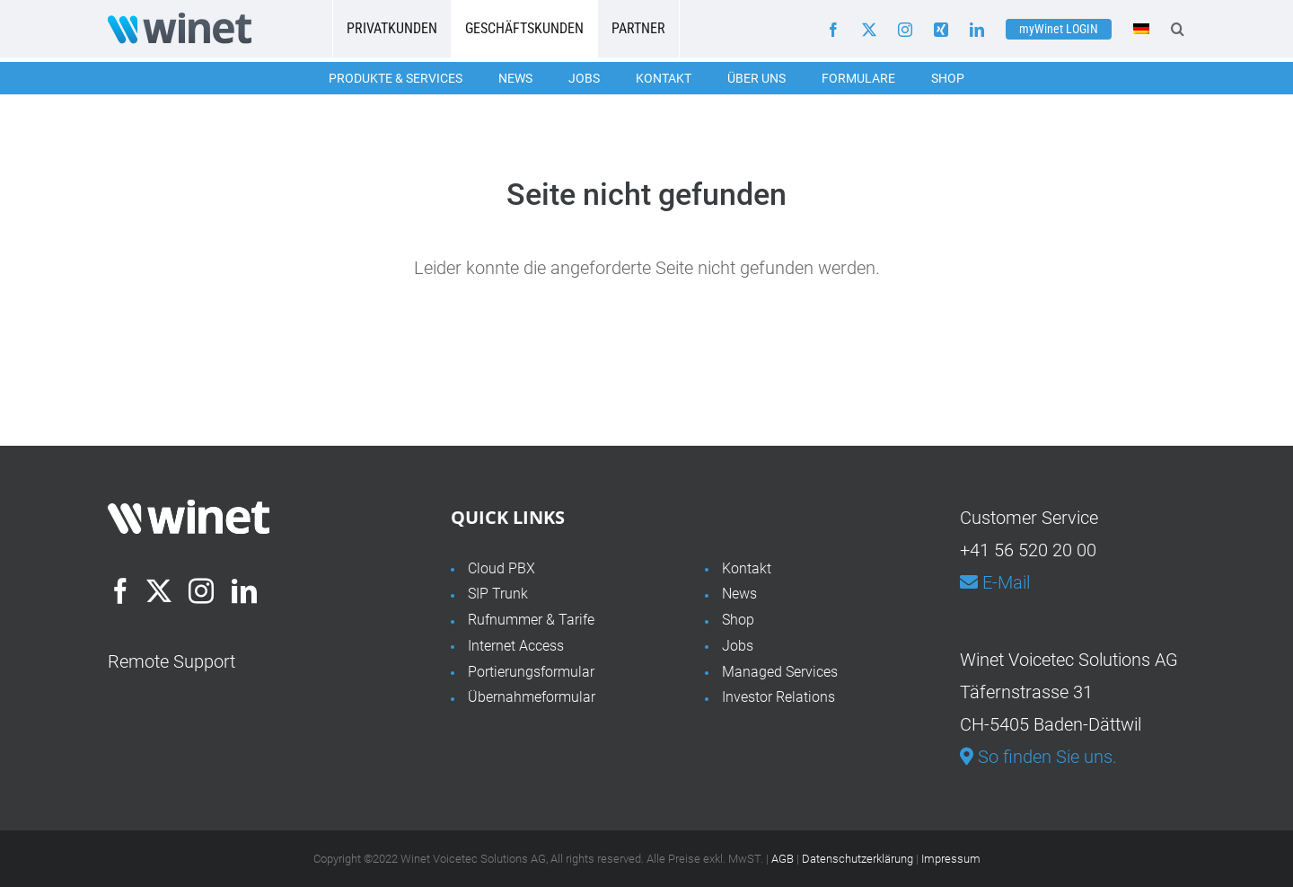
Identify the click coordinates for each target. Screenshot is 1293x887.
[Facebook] (120, 591)
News (515, 78)
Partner (638, 28)
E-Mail (995, 582)
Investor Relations (778, 696)
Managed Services (780, 671)
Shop (947, 78)
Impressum (951, 858)
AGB (782, 858)
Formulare (858, 78)
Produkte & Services (395, 78)
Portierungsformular (531, 671)
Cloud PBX (501, 568)
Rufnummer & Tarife (531, 619)
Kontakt (663, 78)
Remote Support (171, 661)
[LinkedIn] (244, 591)
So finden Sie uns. (1038, 756)
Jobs (584, 78)
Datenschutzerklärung (857, 858)
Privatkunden (392, 28)
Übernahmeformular (531, 696)
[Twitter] (159, 591)
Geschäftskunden (524, 28)
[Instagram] (201, 591)
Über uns (756, 78)
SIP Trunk (498, 593)
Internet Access (516, 645)
